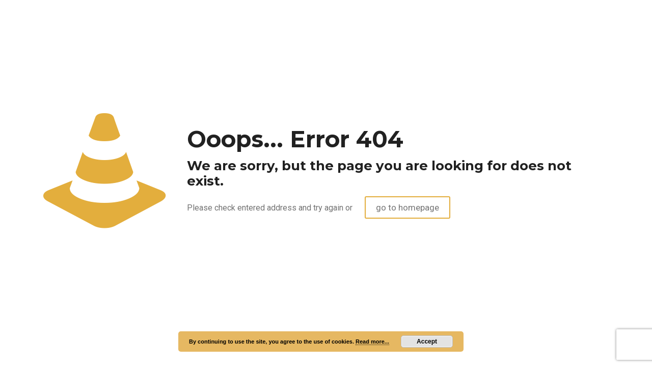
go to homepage (407, 207)
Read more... (372, 341)
